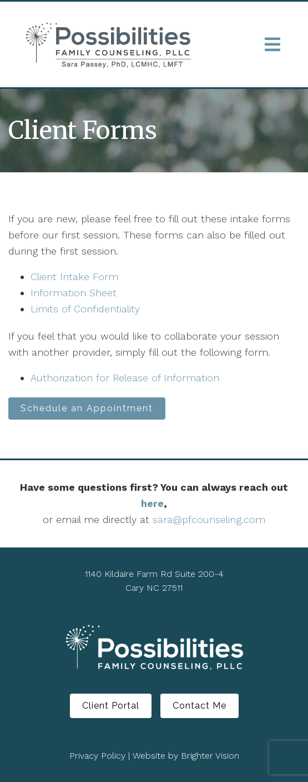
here (152, 503)
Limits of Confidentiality (85, 309)
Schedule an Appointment (87, 408)
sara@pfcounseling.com (209, 519)
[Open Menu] (272, 44)
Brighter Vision (210, 755)
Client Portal (110, 705)
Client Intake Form (74, 276)
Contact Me (199, 705)
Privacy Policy (97, 755)
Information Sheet (74, 292)
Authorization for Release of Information (125, 377)
